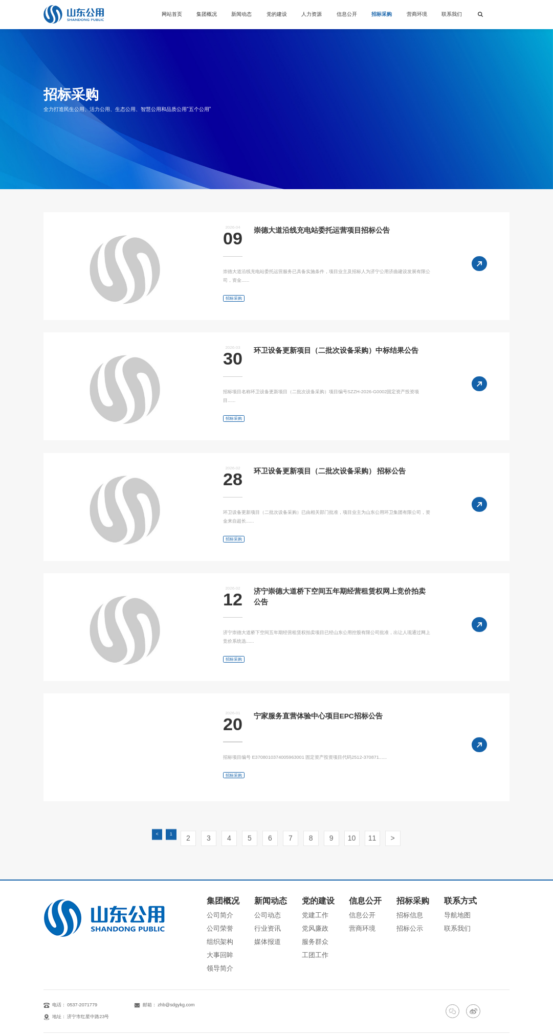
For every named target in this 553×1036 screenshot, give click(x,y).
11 (350, 847)
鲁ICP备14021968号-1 (416, 1013)
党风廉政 (315, 911)
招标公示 (415, 911)
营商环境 (417, 14)
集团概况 (206, 14)
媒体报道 (266, 921)
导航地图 (465, 902)
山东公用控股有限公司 (100, 1013)
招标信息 (415, 902)
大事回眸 (216, 930)
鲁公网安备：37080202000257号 (475, 1013)
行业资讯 (266, 911)
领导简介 (216, 939)
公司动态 (266, 902)
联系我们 (451, 14)
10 (335, 847)
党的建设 (277, 14)
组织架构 (216, 921)
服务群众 (315, 921)
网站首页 (172, 14)
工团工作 (315, 930)
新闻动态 (241, 14)
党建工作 (315, 902)
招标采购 (381, 14)
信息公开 (347, 14)
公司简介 (216, 902)
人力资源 (311, 14)
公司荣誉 (216, 911)
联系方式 (466, 891)
